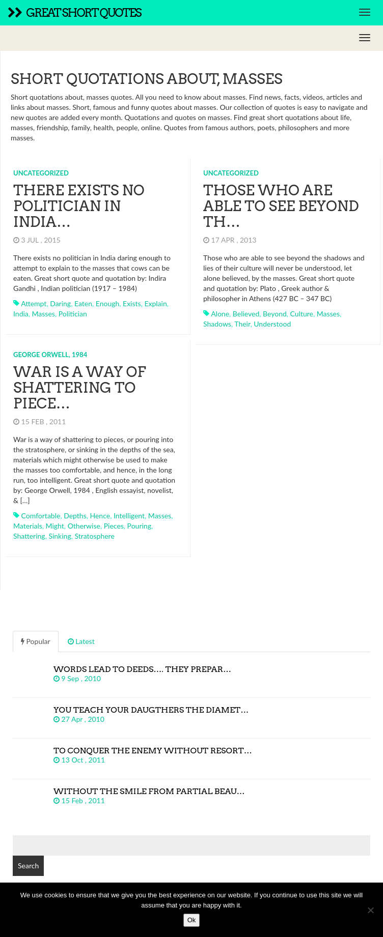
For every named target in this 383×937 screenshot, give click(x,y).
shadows (217, 323)
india (21, 313)
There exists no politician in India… (79, 206)
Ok (191, 920)
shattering (29, 536)
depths (75, 515)
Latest (81, 641)
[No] (370, 910)
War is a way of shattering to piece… (79, 387)
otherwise (84, 525)
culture (301, 313)
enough (108, 303)
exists (132, 303)
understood (272, 323)
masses (43, 313)
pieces (114, 525)
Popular (35, 641)
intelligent (129, 515)
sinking (59, 536)
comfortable (41, 515)
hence (100, 515)
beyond (275, 313)
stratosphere (94, 536)
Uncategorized (41, 173)
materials (27, 525)
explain (155, 303)
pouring (139, 525)
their (242, 323)
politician (73, 313)
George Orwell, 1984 (50, 354)
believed (246, 313)
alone (220, 313)
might (55, 525)
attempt (33, 303)
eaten (83, 303)
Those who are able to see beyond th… (281, 206)
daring (60, 303)
